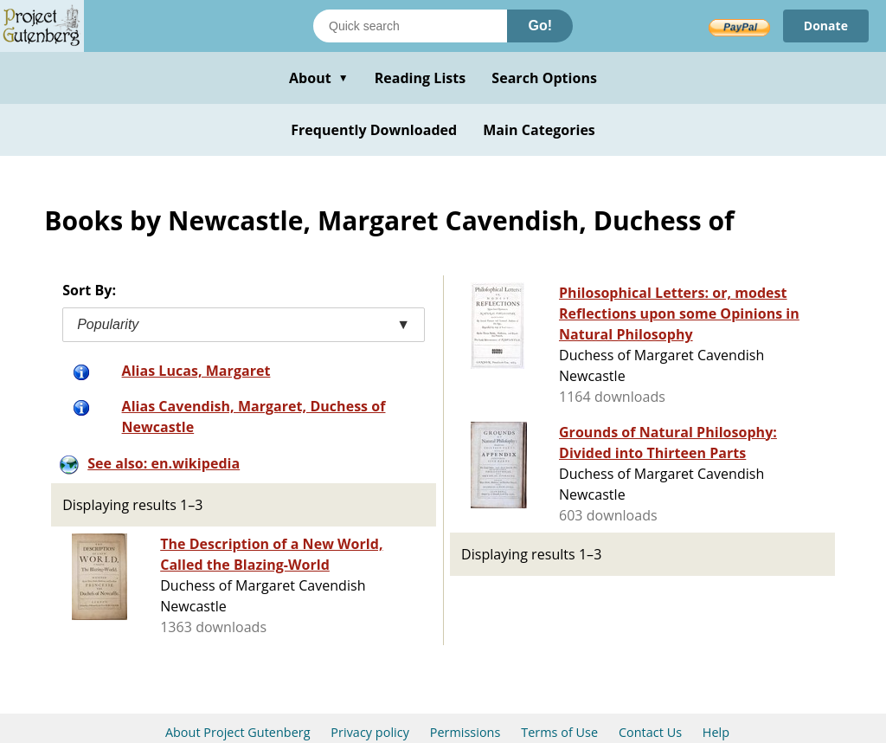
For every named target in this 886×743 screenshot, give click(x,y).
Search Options (544, 77)
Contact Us (650, 732)
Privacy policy (370, 732)
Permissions (465, 732)
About (319, 78)
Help (716, 732)
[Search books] (410, 26)
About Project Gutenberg (238, 732)
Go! (540, 25)
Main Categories (539, 129)
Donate (826, 25)
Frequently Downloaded (374, 129)
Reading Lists (420, 77)
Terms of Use (559, 732)
